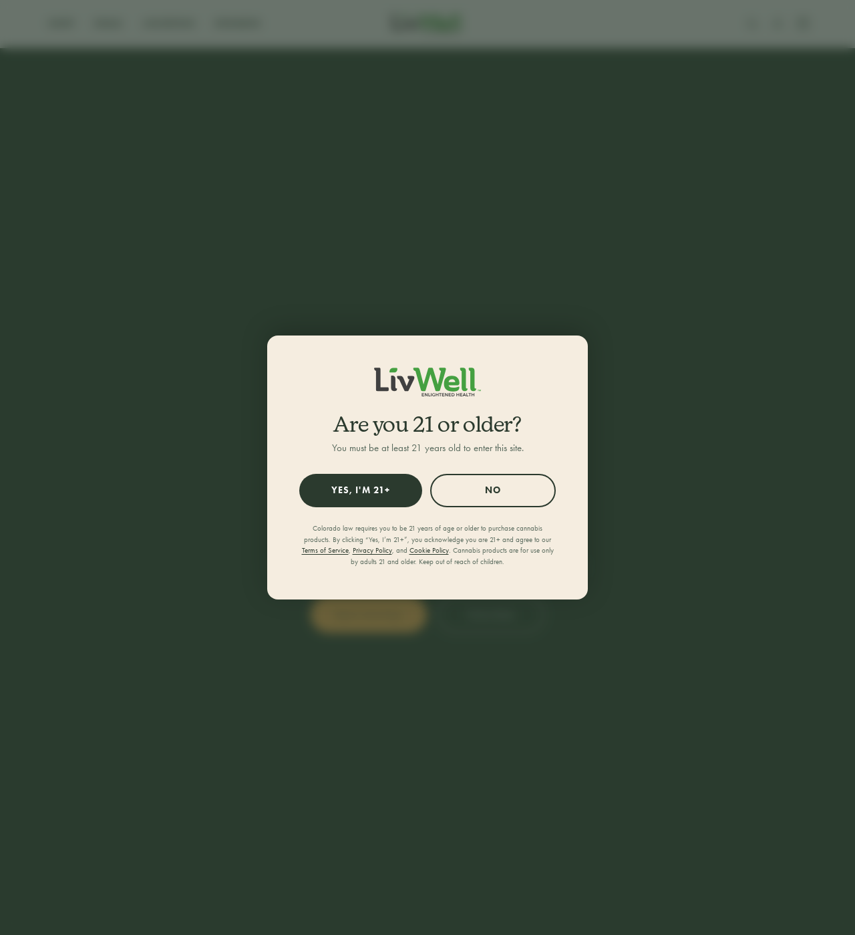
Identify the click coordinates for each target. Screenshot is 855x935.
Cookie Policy (429, 550)
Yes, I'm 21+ (360, 490)
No (493, 490)
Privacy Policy (372, 550)
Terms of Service (325, 550)
